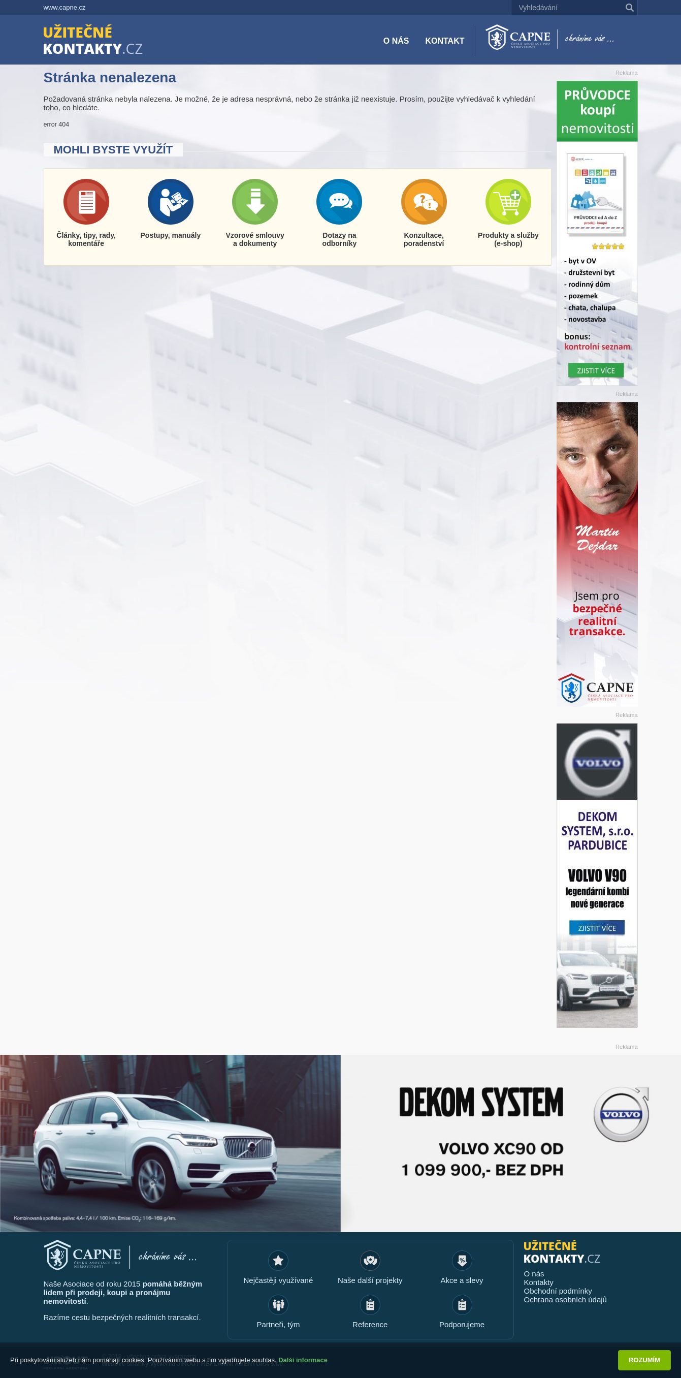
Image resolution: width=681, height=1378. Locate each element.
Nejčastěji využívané (278, 1280)
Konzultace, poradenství (424, 239)
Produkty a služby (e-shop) (508, 239)
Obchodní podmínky (558, 1291)
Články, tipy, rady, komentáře (86, 239)
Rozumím (644, 1360)
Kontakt (444, 41)
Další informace (303, 1360)
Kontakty (539, 1282)
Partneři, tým (278, 1324)
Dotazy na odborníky (339, 239)
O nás (396, 41)
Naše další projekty (370, 1280)
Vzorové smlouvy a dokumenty (255, 239)
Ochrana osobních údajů (565, 1299)
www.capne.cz (65, 7)
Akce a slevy (461, 1280)
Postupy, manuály (171, 235)
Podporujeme (461, 1324)
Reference (369, 1324)
